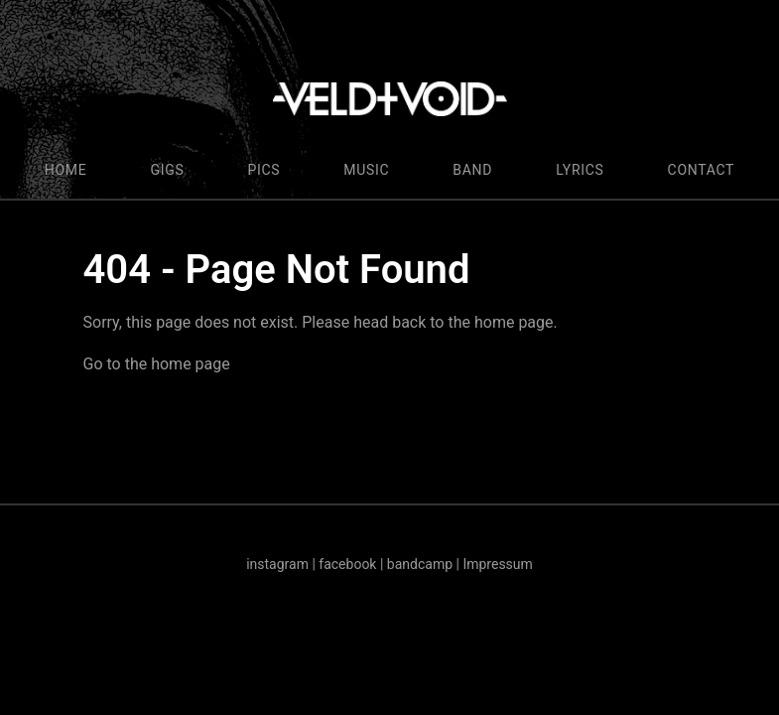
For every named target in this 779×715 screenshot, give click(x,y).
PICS (263, 170)
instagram (277, 564)
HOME (66, 170)
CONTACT (701, 170)
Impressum (497, 564)
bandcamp (420, 564)
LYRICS (579, 170)
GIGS (167, 170)
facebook (347, 564)
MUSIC (366, 170)
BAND (472, 170)
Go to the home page (156, 364)
